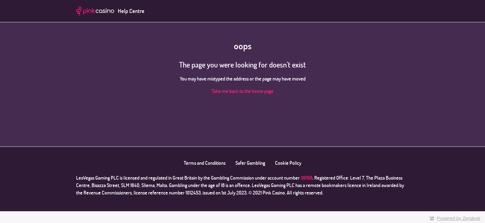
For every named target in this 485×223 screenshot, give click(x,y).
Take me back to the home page (242, 91)
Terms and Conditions (204, 163)
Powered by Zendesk (458, 218)
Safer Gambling (250, 163)
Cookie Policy (288, 163)
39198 (306, 178)
